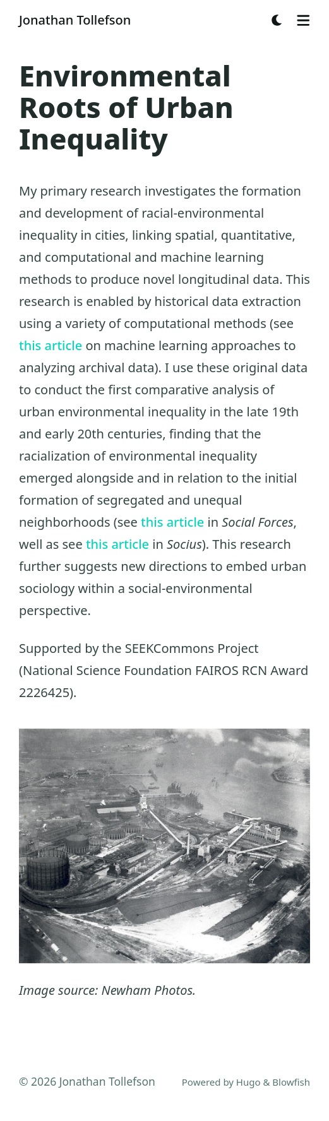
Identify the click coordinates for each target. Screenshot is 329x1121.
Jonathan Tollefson (75, 19)
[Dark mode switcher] (277, 20)
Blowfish (291, 1082)
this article (50, 345)
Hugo (248, 1082)
